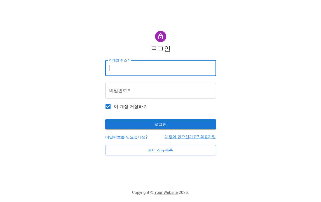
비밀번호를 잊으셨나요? (126, 137)
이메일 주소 (119, 60)
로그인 (160, 124)
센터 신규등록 (160, 150)
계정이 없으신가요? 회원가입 (190, 136)
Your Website (166, 192)
